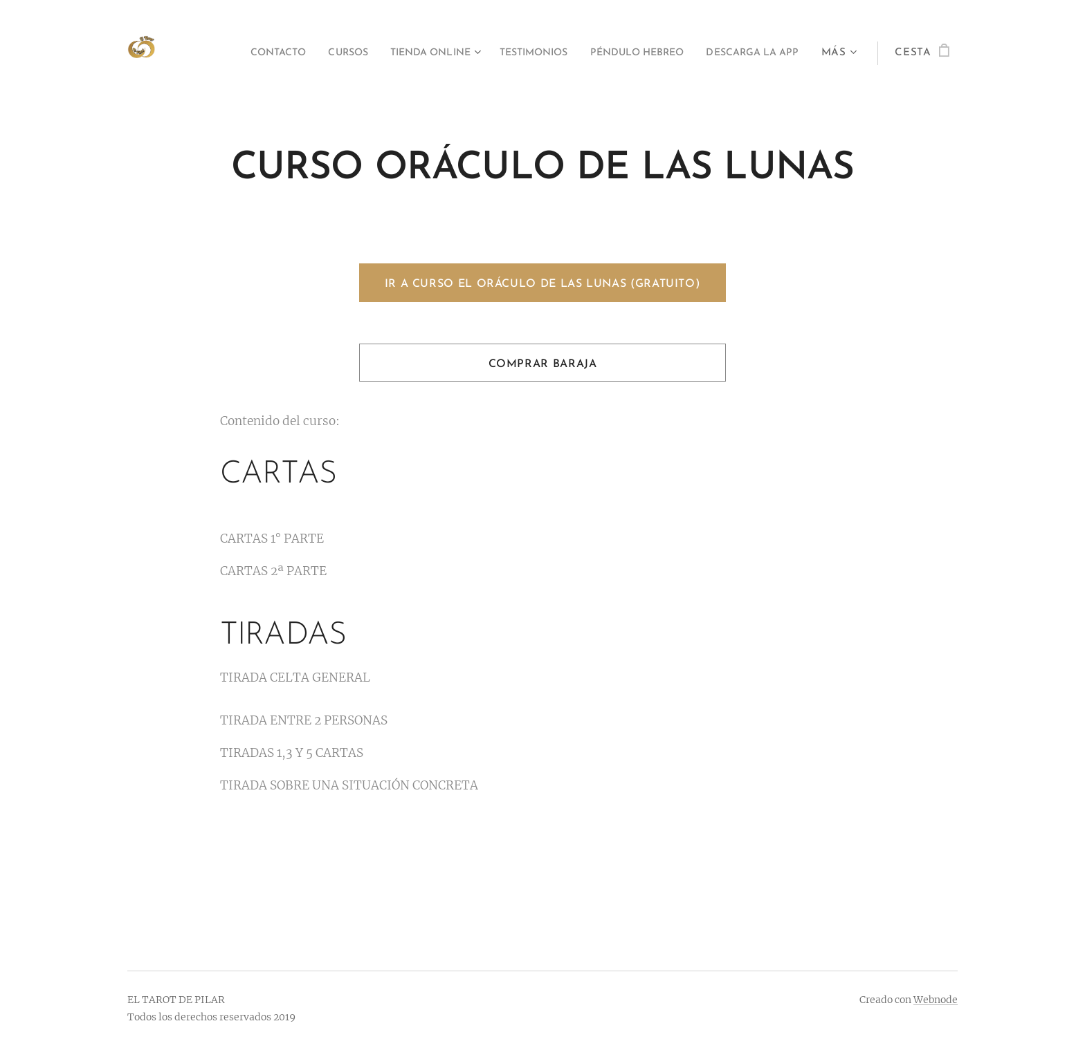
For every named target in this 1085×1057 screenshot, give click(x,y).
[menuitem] (347, 53)
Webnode (935, 999)
